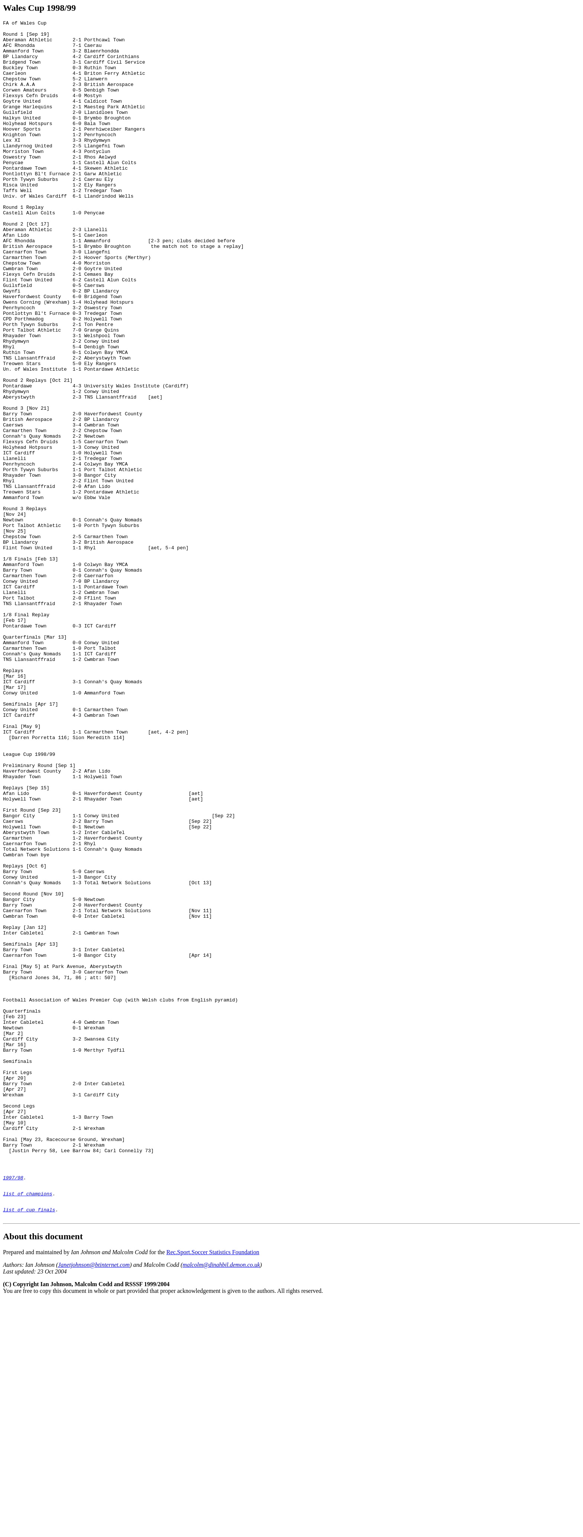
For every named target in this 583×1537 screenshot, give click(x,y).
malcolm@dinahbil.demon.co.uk (221, 1501)
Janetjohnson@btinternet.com (94, 1501)
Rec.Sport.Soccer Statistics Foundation (212, 1489)
